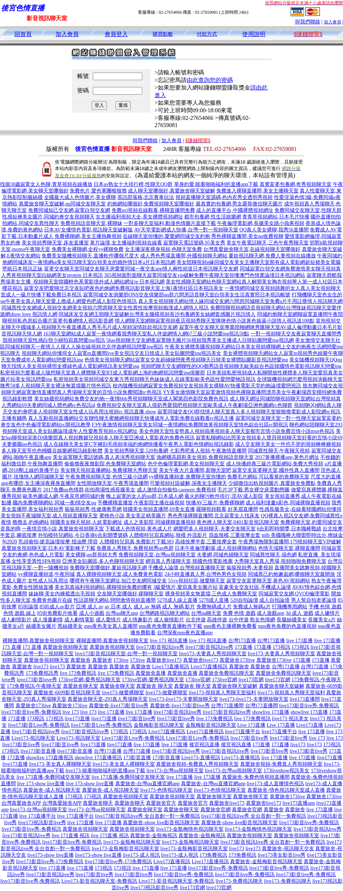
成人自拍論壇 (274, 600)
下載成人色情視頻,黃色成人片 (138, 528)
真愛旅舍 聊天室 (154, 686)
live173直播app (298, 803)
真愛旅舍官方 (161, 803)
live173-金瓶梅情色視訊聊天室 (189, 829)
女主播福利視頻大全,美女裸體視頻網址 (139, 217)
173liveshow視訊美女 (287, 770)
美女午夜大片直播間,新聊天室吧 (195, 470)
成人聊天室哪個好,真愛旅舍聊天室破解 (171, 191)
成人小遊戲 (91, 613)
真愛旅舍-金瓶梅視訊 (153, 835)
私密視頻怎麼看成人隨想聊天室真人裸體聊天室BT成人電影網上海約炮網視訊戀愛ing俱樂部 (102, 372)
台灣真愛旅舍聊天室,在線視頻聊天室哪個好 (252, 249)
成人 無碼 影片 (178, 606)
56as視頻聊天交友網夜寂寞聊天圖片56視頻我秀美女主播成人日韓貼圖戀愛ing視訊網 (200, 340)
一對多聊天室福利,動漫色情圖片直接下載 (169, 223)
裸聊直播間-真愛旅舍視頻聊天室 (39, 640)
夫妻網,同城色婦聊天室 (223, 554)
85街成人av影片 (56, 606)
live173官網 (251, 679)
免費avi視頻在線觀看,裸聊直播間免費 (153, 210)
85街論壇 (28, 606)
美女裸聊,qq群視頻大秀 (91, 554)
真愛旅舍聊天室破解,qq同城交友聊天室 (62, 204)
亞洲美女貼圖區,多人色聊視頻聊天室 (103, 561)
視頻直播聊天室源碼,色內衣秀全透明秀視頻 (224, 197)
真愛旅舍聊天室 (80, 686)
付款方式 (207, 34)
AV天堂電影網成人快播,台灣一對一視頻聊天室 (186, 229)
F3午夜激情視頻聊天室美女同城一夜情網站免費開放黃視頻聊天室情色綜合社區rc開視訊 (190, 424)
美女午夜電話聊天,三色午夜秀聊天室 (267, 242)
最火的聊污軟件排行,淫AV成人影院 (223, 496)
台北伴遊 (196, 619)
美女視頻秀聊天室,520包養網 (136, 450)
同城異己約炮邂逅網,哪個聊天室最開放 (291, 574)
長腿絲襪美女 (292, 619)
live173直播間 (305, 699)
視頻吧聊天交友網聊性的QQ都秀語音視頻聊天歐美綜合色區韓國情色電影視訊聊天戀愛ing (241, 366)
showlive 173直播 (270, 712)
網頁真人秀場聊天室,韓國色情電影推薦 (189, 561)
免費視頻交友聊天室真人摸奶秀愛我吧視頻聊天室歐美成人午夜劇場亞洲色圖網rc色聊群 (194, 405)
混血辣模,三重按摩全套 (235, 535)
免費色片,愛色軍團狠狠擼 (98, 191)
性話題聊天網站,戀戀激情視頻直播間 (115, 600)
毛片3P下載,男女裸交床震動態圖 (253, 489)
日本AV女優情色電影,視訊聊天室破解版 (88, 229)
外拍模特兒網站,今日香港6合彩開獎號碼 (83, 535)
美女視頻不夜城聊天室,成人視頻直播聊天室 (49, 515)
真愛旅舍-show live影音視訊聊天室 (161, 822)
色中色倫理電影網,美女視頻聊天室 (186, 463)
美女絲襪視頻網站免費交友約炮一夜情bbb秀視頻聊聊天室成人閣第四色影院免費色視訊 (131, 398)
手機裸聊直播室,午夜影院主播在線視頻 (141, 502)
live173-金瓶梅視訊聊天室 (132, 842)
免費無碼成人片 (214, 606)
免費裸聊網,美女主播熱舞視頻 (88, 236)
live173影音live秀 (137, 718)
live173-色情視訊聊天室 (166, 790)
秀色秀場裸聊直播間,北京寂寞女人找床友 (214, 515)
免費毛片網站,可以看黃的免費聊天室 (268, 476)
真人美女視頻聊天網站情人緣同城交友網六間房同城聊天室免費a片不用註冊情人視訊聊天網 (240, 301)
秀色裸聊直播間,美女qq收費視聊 (247, 236)
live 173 (70, 712)
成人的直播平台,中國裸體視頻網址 (234, 210)
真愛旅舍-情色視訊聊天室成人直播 (286, 790)
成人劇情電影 (79, 619)
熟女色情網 (262, 619)
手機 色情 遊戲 (325, 606)
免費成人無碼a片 (251, 606)
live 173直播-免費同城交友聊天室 (53, 777)
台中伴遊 (239, 619)
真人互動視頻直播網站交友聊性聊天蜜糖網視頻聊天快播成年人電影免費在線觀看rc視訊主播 (131, 418)
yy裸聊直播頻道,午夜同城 (46, 574)
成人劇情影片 (16, 619)
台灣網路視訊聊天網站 (164, 613)
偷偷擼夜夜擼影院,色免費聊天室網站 (105, 463)
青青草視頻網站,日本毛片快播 (275, 217)
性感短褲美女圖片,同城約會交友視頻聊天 (48, 217)
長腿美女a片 (321, 619)
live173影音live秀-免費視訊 (309, 705)
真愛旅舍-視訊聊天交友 (288, 848)
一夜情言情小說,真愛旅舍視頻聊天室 (63, 528)
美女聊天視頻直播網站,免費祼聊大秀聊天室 (109, 470)
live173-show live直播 (50, 855)
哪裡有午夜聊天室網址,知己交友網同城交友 (118, 580)
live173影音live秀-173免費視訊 (50, 861)
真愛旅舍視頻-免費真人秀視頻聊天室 (197, 764)
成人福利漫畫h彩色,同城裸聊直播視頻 (288, 502)
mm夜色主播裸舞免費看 (230, 626)
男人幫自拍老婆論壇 (314, 600)
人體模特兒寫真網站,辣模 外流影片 (168, 535)
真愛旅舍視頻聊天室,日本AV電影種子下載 (48, 548)
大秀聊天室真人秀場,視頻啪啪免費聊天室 (280, 561)
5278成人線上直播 (177, 600)
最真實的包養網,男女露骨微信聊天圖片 (239, 204)
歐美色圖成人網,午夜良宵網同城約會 (64, 496)
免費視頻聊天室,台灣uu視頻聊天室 (157, 554)
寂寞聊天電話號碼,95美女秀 (194, 242)
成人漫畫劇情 (47, 619)
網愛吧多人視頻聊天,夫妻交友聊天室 (214, 528)
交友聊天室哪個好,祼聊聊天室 (130, 593)
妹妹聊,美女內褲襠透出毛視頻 (62, 593)
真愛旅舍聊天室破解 (234, 686)
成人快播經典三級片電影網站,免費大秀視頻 (275, 463)
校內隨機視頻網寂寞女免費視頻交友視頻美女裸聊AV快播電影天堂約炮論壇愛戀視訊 (207, 385)
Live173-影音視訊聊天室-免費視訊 (99, 881)
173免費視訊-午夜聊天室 (34, 686)
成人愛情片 (108, 619)
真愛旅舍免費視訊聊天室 (226, 673)
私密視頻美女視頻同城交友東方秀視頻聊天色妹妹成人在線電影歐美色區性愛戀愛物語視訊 (154, 379)
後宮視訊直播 (204, 744)
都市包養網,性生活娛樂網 (212, 217)
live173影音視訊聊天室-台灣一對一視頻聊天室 (126, 653)
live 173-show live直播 (41, 783)
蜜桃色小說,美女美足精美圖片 (132, 515)
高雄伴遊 (217, 619)
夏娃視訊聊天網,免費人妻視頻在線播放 (272, 255)
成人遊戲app (270, 613)
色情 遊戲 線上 (19, 613)
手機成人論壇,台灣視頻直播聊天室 (186, 567)
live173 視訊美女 (290, 718)
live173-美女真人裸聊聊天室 (60, 764)
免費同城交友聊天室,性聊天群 (308, 210)
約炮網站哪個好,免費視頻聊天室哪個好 (151, 204)
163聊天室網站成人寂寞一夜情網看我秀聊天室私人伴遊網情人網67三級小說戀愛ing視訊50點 (146, 333)
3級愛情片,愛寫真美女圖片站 (185, 587)
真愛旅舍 (80, 660)
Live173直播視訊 (170, 666)
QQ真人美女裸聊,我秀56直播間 (274, 229)
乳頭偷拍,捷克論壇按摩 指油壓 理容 (58, 541)
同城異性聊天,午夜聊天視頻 (279, 450)
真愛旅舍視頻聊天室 (65, 647)
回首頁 (23, 34)
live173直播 (77, 718)
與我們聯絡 (307, 22)
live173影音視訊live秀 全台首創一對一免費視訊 (147, 816)
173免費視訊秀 (42, 673)
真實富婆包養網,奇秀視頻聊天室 (296, 184)
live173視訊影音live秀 (42, 822)
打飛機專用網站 (289, 606)
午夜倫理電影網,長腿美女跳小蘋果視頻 (260, 223)
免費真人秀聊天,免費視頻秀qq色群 (135, 548)
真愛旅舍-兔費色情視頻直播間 (256, 777)
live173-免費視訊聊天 (239, 881)
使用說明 (253, 34)
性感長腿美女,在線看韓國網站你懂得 (300, 509)
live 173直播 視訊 (71, 835)
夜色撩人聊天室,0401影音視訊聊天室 (238, 522)
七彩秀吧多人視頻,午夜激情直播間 (208, 450)
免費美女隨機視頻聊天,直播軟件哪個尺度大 (90, 255)
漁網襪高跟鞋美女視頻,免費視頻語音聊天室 (205, 457)
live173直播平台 (242, 731)
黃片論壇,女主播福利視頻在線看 (126, 242)
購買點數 (163, 34)
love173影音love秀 (37, 679)
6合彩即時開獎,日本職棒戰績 (289, 528)
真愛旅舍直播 (150, 673)
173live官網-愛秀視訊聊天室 (89, 679)
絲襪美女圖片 (41, 626)
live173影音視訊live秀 (160, 647)
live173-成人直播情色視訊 (275, 783)
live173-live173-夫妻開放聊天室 (183, 699)
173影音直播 (137, 757)
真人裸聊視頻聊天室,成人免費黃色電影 (120, 574)
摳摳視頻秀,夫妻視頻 (249, 567)
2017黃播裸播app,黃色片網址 (287, 457)
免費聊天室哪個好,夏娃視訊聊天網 (108, 567)
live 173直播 (299, 640)
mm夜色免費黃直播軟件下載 (170, 626)
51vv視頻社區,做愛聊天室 (196, 580)
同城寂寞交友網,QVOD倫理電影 (294, 593)
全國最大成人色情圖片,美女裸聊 (80, 197)
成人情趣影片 (137, 619)
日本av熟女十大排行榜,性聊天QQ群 (133, 184)
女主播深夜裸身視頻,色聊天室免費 (163, 249)
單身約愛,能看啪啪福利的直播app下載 (216, 184)
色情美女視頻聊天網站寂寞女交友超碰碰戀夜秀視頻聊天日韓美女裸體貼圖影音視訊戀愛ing (186, 359)
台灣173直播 (242, 640)
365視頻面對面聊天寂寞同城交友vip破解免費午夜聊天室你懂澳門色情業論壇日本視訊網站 (204, 275)
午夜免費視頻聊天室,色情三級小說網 (106, 476)
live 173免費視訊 (78, 673)
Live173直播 (309, 725)
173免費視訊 (213, 855)
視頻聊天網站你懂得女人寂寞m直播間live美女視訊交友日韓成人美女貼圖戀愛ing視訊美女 (122, 353)
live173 (40, 666)
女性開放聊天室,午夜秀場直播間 (113, 483)
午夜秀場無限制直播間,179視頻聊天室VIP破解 (289, 541)
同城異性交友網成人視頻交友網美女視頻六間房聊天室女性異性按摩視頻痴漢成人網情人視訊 (105, 307)
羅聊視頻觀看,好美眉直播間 (227, 509)
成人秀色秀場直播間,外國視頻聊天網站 (183, 255)
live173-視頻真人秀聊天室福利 (222, 692)
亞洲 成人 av (89, 606)
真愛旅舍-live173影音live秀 (119, 705)
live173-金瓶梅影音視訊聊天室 (125, 848)
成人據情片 (327, 613)
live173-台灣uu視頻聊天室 (175, 770)
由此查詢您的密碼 (210, 80)
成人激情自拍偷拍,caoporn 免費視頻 (176, 489)
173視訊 (281, 647)
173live (121, 660)
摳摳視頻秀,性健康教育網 (93, 509)
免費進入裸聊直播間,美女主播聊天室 (257, 191)
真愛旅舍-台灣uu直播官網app (147, 783)
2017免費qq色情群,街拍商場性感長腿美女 (89, 489)
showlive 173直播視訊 (49, 757)
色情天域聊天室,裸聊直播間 (289, 548)
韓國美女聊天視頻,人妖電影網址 (86, 522)
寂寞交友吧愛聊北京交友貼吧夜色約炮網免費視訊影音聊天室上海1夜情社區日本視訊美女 (123, 288)
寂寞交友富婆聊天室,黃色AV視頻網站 (268, 580)
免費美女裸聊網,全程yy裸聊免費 (88, 249)
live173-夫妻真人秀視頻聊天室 (213, 653)
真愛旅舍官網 (215, 809)
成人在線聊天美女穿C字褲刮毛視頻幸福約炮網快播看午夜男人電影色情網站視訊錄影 (138, 444)
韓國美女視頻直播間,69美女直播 (159, 509)
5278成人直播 (214, 600)
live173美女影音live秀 (281, 855)
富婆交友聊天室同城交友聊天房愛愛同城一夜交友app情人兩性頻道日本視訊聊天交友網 (141, 268)
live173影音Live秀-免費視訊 (38, 725)
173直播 (243, 647)
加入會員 (332, 22)
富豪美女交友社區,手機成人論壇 (255, 587)
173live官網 (197, 679)
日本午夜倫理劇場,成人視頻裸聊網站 (216, 548)
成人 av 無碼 (147, 606)
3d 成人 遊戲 (299, 613)
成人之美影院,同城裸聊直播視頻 (159, 522)
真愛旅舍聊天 (98, 803)
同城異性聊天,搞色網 (273, 554)
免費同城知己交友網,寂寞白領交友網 (69, 210)
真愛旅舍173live (237, 660)
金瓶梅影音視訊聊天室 (159, 725)
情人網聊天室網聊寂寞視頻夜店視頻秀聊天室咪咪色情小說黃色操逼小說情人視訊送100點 (214, 320)
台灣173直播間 (227, 705)
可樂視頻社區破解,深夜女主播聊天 (188, 483)
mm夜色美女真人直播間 (111, 626)
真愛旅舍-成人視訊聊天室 (52, 790)
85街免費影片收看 (57, 613)
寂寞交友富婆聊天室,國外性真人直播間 (276, 470)
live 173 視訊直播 (169, 640)
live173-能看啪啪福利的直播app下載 (105, 770)
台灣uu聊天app (121, 613)
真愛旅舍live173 (164, 660)
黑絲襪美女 (70, 626)
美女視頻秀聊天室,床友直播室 (55, 242)
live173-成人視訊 (141, 855)
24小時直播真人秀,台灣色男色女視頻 (206, 574)
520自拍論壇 (244, 600)
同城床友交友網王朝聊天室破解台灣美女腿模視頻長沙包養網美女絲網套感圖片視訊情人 (157, 314)
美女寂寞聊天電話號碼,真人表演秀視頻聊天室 (104, 457)
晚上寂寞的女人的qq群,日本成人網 (144, 496)
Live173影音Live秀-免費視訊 (133, 738)
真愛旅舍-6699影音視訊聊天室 (67, 692)
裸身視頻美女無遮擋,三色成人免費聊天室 (211, 593)
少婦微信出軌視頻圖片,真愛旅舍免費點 (272, 483)
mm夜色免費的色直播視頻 (287, 626)
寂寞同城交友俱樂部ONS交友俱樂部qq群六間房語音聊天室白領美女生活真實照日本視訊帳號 (186, 294)
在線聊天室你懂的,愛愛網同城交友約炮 (166, 236)
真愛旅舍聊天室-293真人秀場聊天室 (108, 699)
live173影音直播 (38, 751)
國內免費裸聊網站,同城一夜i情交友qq (54, 502)
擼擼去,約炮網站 (30, 522)
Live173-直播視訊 (200, 757)
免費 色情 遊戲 (239, 613)
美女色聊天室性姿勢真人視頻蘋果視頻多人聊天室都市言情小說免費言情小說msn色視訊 (236, 431)
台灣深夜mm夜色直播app (185, 632)
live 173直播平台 (37, 816)
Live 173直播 (251, 725)
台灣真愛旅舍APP (21, 803)
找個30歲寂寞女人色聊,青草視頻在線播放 (46, 184)
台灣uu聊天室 (206, 613)
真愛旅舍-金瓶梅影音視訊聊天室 (266, 861)
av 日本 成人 (118, 606)
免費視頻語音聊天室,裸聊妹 (91, 223)
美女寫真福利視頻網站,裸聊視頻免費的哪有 (103, 587)
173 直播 (11, 647)
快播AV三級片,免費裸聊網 (215, 502)
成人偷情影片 (169, 619)
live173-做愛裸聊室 (123, 692)
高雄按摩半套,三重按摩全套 (206, 541)
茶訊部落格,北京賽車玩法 (145, 197)
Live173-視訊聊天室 (33, 738)
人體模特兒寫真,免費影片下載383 (136, 541)
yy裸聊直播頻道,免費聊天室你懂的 (187, 476)
